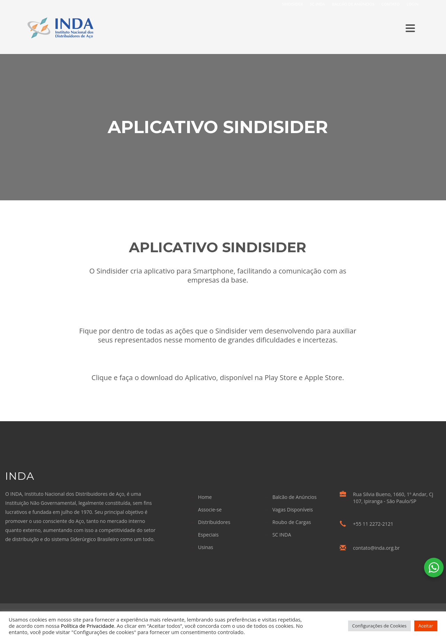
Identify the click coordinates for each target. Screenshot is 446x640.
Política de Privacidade (87, 625)
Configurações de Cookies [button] (379, 626)
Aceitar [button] (425, 626)
